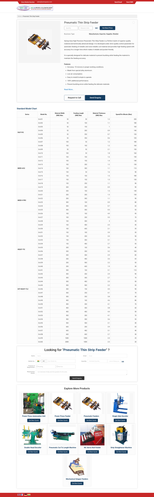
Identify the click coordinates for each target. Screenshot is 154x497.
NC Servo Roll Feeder (92, 447)
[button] (28, 2)
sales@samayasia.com (44, 2)
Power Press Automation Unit (33, 416)
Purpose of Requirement (31, 366)
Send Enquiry (95, 98)
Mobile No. (31, 361)
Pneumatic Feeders (91, 416)
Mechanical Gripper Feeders (77, 479)
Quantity (83, 361)
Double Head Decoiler (32, 447)
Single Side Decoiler (120, 416)
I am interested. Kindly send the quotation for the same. (81, 372)
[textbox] (86, 28)
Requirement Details (31, 372)
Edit (96, 28)
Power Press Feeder (62, 416)
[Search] (136, 8)
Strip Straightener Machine (121, 447)
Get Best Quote (34, 420)
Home (19, 16)
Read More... (69, 89)
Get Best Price (107, 28)
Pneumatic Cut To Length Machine (62, 447)
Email (84, 356)
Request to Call (74, 98)
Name (33, 356)
